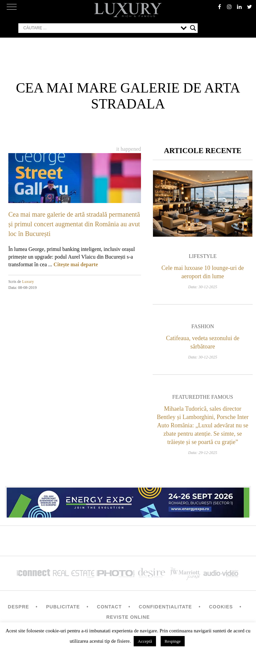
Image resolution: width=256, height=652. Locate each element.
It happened (128, 149)
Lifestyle (203, 256)
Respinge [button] (173, 641)
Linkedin (239, 7)
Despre (18, 606)
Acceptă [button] (145, 641)
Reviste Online (128, 617)
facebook (219, 7)
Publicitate (63, 606)
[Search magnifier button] (193, 28)
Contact (109, 606)
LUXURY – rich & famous (128, 10)
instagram (229, 7)
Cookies (221, 606)
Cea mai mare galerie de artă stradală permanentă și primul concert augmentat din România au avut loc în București (74, 224)
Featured (186, 397)
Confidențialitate (165, 606)
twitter (249, 7)
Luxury (28, 281)
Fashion (202, 326)
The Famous (216, 397)
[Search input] (100, 28)
